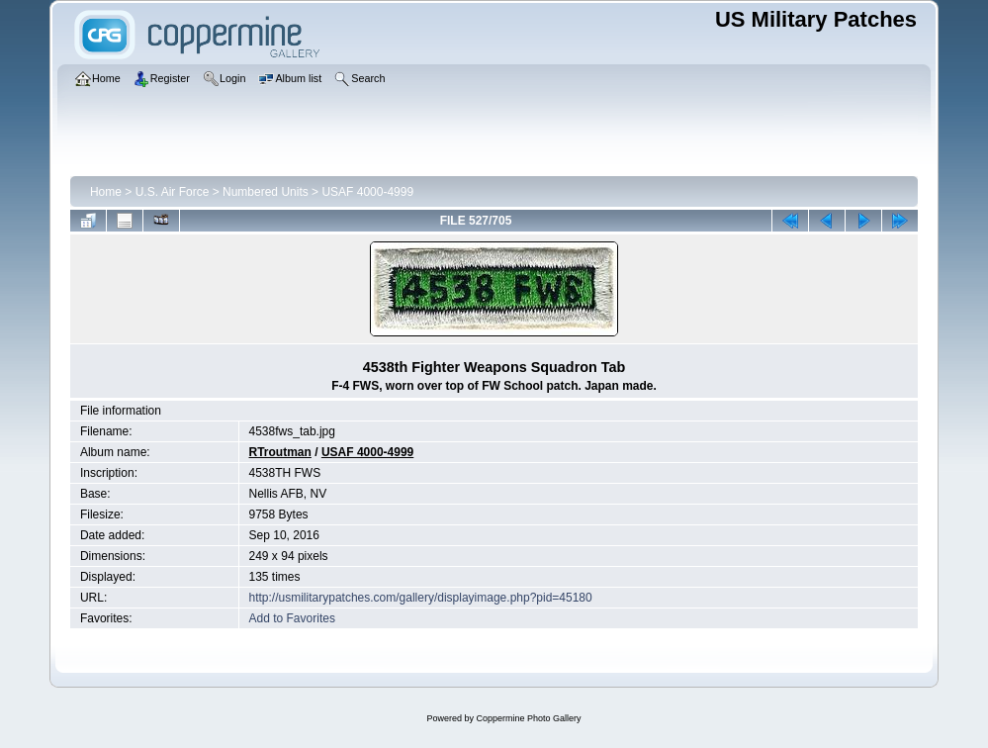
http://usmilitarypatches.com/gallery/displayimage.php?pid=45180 (420, 598)
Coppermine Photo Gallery (528, 718)
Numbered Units (266, 192)
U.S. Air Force (172, 192)
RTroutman (280, 452)
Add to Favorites (292, 618)
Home (106, 192)
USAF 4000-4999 (367, 192)
